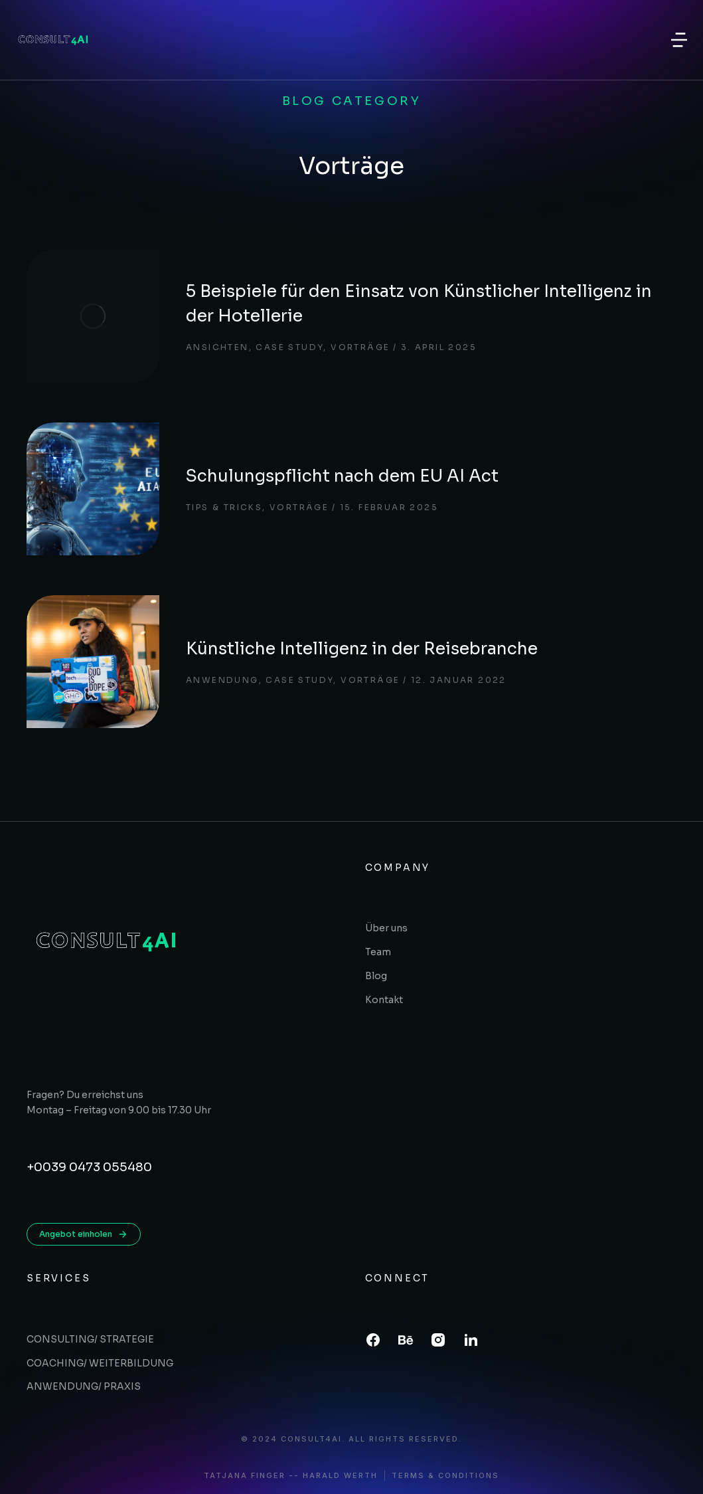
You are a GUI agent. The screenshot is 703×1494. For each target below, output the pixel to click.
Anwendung (222, 680)
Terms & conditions (445, 1475)
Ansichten (217, 347)
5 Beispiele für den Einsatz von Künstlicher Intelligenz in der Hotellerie (419, 304)
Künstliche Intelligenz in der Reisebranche (362, 648)
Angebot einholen (83, 1234)
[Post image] (93, 316)
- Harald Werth (336, 1475)
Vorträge (360, 347)
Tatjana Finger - (249, 1475)
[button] (679, 40)
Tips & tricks (224, 507)
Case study (289, 347)
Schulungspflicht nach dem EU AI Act (342, 476)
